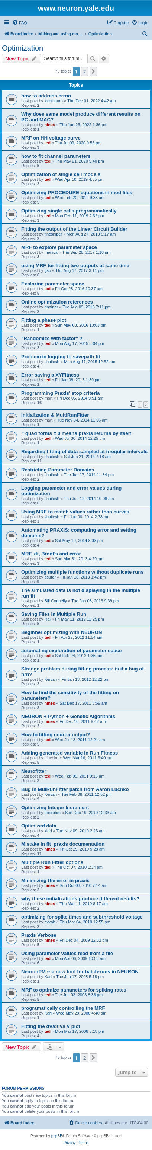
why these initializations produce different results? (80, 898)
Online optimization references (57, 302)
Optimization (22, 48)
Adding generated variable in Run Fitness (69, 753)
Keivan (50, 679)
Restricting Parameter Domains (57, 470)
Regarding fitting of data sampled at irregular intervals (84, 451)
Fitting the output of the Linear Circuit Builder (74, 229)
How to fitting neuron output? (55, 734)
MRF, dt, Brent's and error (51, 554)
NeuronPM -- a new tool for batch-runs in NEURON (80, 971)
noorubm (52, 812)
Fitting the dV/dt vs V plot (50, 1026)
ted (47, 143)
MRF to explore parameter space (59, 247)
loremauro (53, 101)
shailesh (51, 361)
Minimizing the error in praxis (55, 880)
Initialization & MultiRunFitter (55, 415)
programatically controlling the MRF (63, 1008)
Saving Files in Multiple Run (53, 614)
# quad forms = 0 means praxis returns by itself (76, 433)
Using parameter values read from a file (67, 953)
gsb (47, 270)
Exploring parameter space (52, 283)
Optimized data (38, 826)
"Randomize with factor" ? (52, 338)
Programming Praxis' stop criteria (60, 393)
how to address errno (46, 96)
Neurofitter (33, 771)
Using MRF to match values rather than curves (75, 512)
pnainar (51, 307)
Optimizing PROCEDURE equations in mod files (76, 192)
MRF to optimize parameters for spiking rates (73, 990)
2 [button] (84, 71)
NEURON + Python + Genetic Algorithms (68, 716)
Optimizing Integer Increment (55, 807)
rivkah (49, 922)
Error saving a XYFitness (50, 375)
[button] (93, 71)
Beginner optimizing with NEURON (61, 632)
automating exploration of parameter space (71, 650)
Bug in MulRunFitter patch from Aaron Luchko (75, 789)
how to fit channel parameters (56, 156)
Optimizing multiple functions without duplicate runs (82, 572)
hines (49, 124)
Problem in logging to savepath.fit (60, 356)
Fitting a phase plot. (44, 320)
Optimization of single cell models (60, 174)
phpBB (56, 1136)
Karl (48, 976)
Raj (47, 619)
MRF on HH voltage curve (51, 138)
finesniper (53, 234)
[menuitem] (19, 22)
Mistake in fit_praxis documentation (62, 844)
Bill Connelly (55, 601)
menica (50, 252)
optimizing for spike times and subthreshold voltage (82, 917)
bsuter (50, 577)
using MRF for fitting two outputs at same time (75, 265)
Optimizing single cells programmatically (69, 211)
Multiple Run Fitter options (52, 862)
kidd (48, 831)
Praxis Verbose (38, 935)
